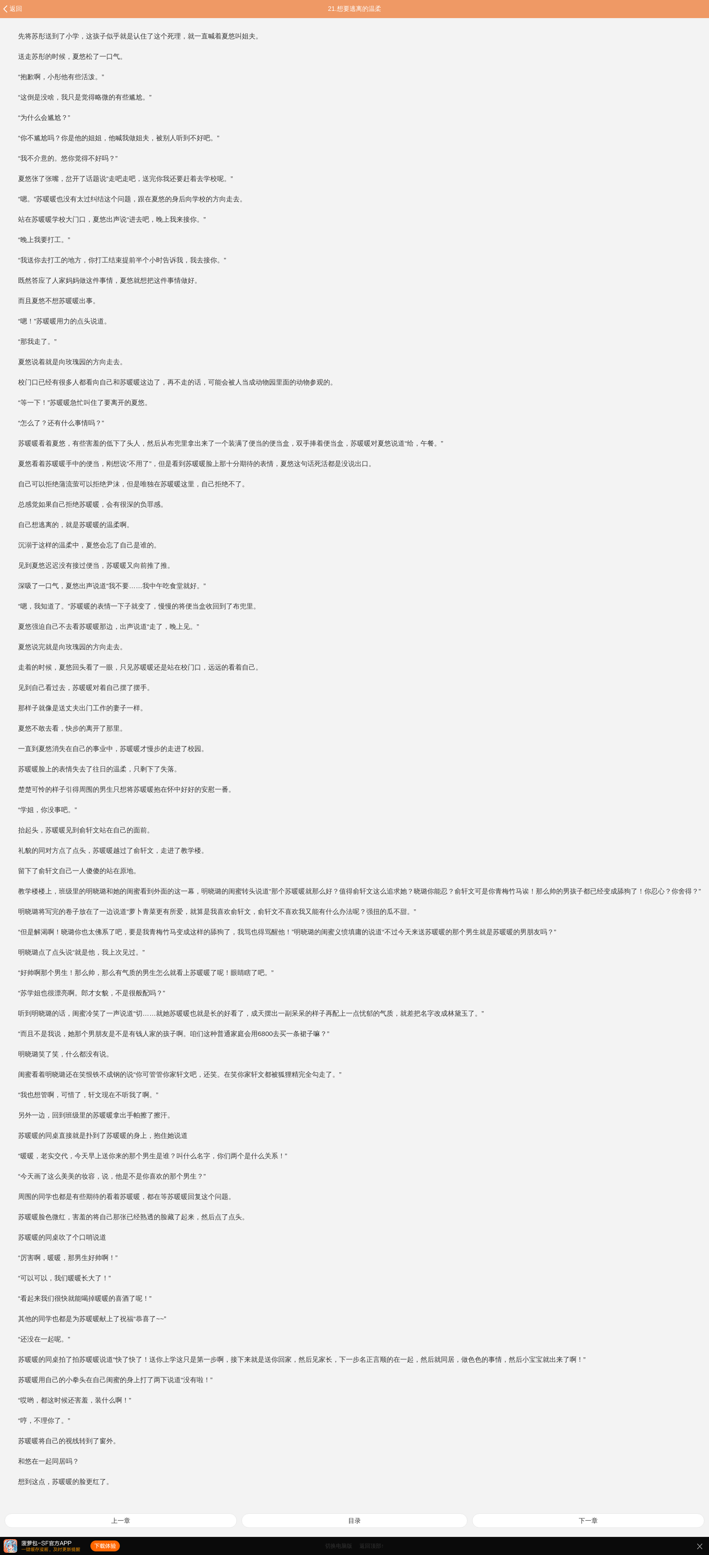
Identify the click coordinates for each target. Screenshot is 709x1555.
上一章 (120, 1520)
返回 (15, 8)
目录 (354, 1520)
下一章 (588, 1520)
